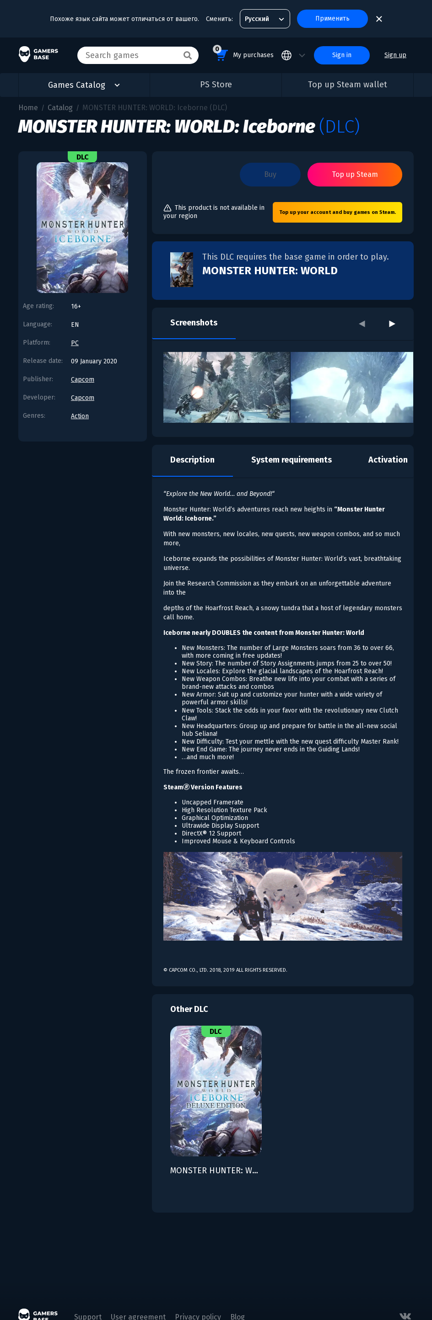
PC (75, 343)
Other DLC (189, 1009)
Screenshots (193, 323)
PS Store (216, 85)
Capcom (82, 379)
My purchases (243, 54)
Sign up (395, 55)
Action (80, 416)
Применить (332, 18)
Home (28, 107)
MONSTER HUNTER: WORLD (270, 270)
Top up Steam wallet (347, 85)
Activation (388, 460)
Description (192, 460)
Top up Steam (355, 174)
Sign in (341, 55)
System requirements (291, 460)
